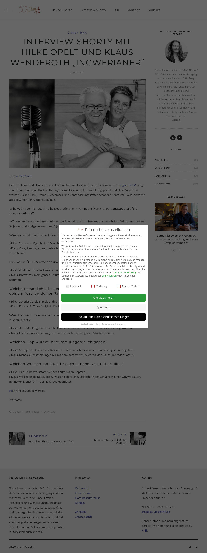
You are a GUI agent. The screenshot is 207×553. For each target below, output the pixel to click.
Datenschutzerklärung (124, 271)
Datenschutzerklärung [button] (105, 322)
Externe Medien (128, 284)
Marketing (99, 284)
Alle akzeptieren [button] (103, 296)
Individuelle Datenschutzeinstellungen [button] (104, 315)
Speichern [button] (103, 306)
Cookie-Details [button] (87, 322)
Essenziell (73, 284)
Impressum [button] (121, 322)
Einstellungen (109, 274)
